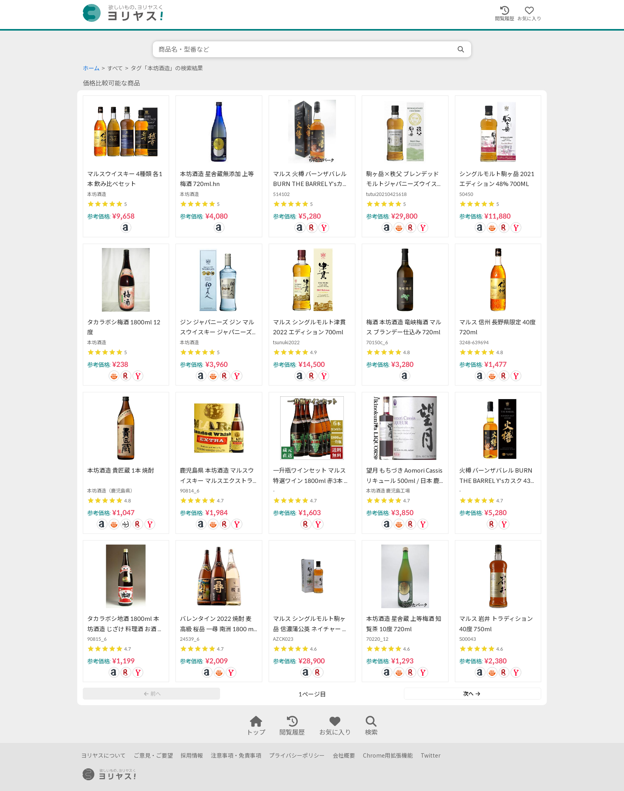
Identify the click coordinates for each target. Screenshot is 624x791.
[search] (462, 49)
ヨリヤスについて (103, 755)
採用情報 (192, 755)
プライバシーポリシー (297, 755)
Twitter (431, 755)
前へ (152, 693)
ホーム (91, 68)
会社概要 (344, 755)
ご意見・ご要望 (153, 755)
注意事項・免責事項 (236, 755)
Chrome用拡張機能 (388, 755)
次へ (471, 693)
